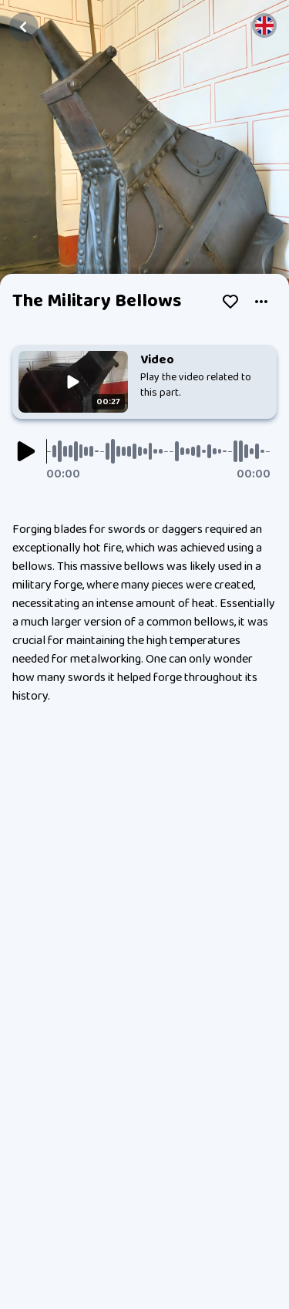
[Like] (230, 301)
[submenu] (261, 301)
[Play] (26, 451)
